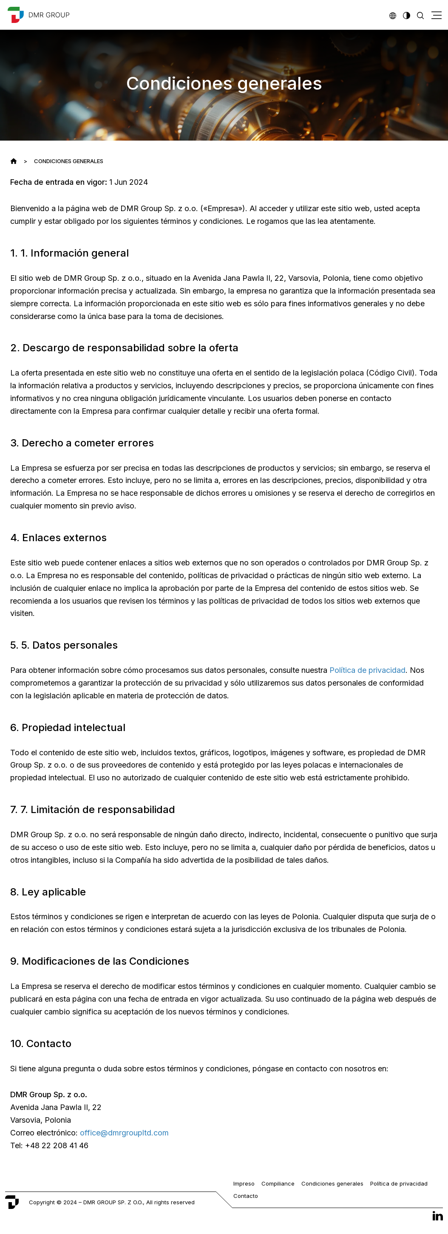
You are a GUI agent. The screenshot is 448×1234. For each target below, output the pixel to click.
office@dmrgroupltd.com (124, 1132)
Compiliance (278, 1183)
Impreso (244, 1183)
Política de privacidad (367, 670)
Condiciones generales (332, 1183)
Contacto (245, 1195)
